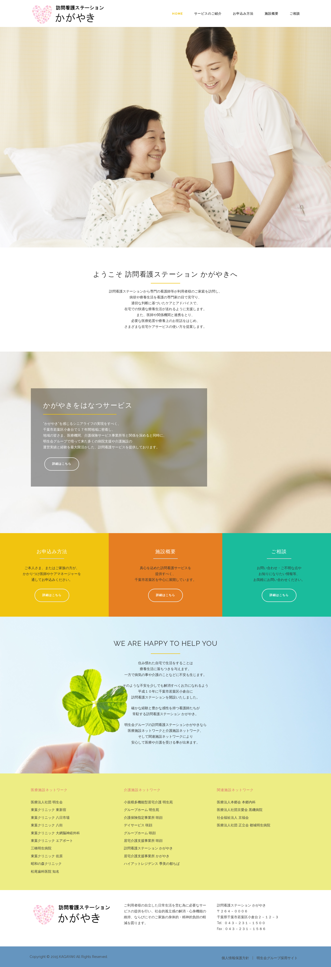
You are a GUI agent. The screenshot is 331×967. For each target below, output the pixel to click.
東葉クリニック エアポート (52, 841)
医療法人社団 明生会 (47, 802)
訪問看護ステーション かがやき (148, 848)
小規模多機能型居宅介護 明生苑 (148, 802)
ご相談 (295, 13)
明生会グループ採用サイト (277, 958)
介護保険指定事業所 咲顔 (143, 818)
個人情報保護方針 (235, 958)
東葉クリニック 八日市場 (50, 818)
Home (177, 13)
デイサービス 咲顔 (138, 825)
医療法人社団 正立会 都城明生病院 (243, 825)
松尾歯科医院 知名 (45, 871)
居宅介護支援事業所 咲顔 (143, 841)
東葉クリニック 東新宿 (48, 810)
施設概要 (271, 13)
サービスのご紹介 (208, 13)
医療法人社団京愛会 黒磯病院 (239, 810)
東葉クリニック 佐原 (47, 856)
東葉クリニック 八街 (47, 825)
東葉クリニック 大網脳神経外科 (55, 833)
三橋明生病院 (41, 848)
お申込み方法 (243, 13)
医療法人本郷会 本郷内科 (236, 802)
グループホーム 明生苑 (141, 810)
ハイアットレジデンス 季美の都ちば (152, 864)
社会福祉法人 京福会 (233, 818)
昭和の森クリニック (46, 864)
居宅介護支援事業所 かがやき (146, 856)
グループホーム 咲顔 (140, 833)
